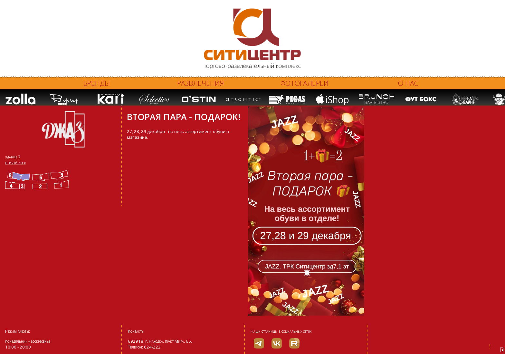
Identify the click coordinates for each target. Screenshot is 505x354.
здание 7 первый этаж (15, 160)
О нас (408, 83)
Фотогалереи (305, 83)
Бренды (96, 83)
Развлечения (200, 83)
